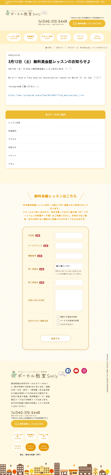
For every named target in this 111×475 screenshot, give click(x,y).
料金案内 (12, 131)
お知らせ (59, 47)
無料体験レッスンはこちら (89, 24)
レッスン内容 (14, 123)
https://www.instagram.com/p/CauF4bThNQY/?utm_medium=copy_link (46, 95)
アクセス (12, 139)
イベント (12, 156)
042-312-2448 (55, 21)
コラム (11, 164)
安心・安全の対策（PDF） (31, 454)
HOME (48, 48)
